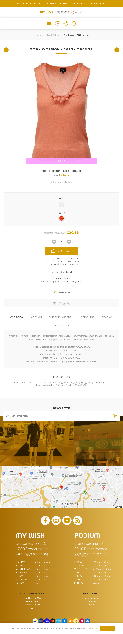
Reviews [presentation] (107, 317)
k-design (18, 382)
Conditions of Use (32, 598)
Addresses (91, 601)
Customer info (91, 598)
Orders (91, 605)
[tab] (16, 317)
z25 (82, 385)
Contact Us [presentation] (61, 325)
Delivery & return (32, 601)
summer (42, 382)
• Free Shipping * (99, 3)
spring (77, 382)
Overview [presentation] (16, 317)
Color (60, 213)
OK (107, 628)
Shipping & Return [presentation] (61, 317)
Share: (48, 303)
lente (55, 382)
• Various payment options (29, 3)
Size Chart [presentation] (88, 317)
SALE (61, 161)
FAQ (32, 608)
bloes (66, 382)
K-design (65, 175)
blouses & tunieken (45, 385)
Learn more (92, 628)
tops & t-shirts (67, 385)
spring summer (95, 382)
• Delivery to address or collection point (66, 3)
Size (61, 198)
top (30, 382)
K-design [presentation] (36, 317)
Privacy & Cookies (32, 605)
